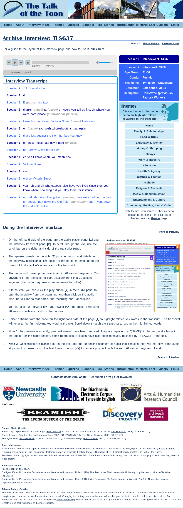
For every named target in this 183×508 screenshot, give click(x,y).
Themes (58, 25)
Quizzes (73, 25)
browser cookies (44, 503)
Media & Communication (149, 193)
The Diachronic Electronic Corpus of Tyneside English (56, 452)
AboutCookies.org (65, 499)
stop (27, 62)
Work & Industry (149, 159)
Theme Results (151, 43)
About (20, 25)
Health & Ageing (149, 171)
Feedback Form (100, 377)
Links (175, 25)
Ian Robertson (118, 431)
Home (8, 25)
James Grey (46, 435)
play (15, 62)
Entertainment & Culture (149, 199)
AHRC (93, 452)
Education (149, 165)
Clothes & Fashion (149, 176)
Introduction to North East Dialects (142, 25)
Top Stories (105, 25)
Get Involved (123, 377)
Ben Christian (54, 431)
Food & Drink (149, 136)
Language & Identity (149, 142)
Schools (88, 25)
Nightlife (149, 182)
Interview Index (39, 25)
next (21, 62)
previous (8, 62)
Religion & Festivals (149, 188)
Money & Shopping (149, 148)
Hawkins (98, 435)
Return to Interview (168, 231)
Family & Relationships (149, 131)
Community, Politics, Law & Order (149, 205)
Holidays (149, 153)
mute (97, 62)
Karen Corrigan (167, 448)
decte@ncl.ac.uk (75, 377)
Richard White (27, 438)
